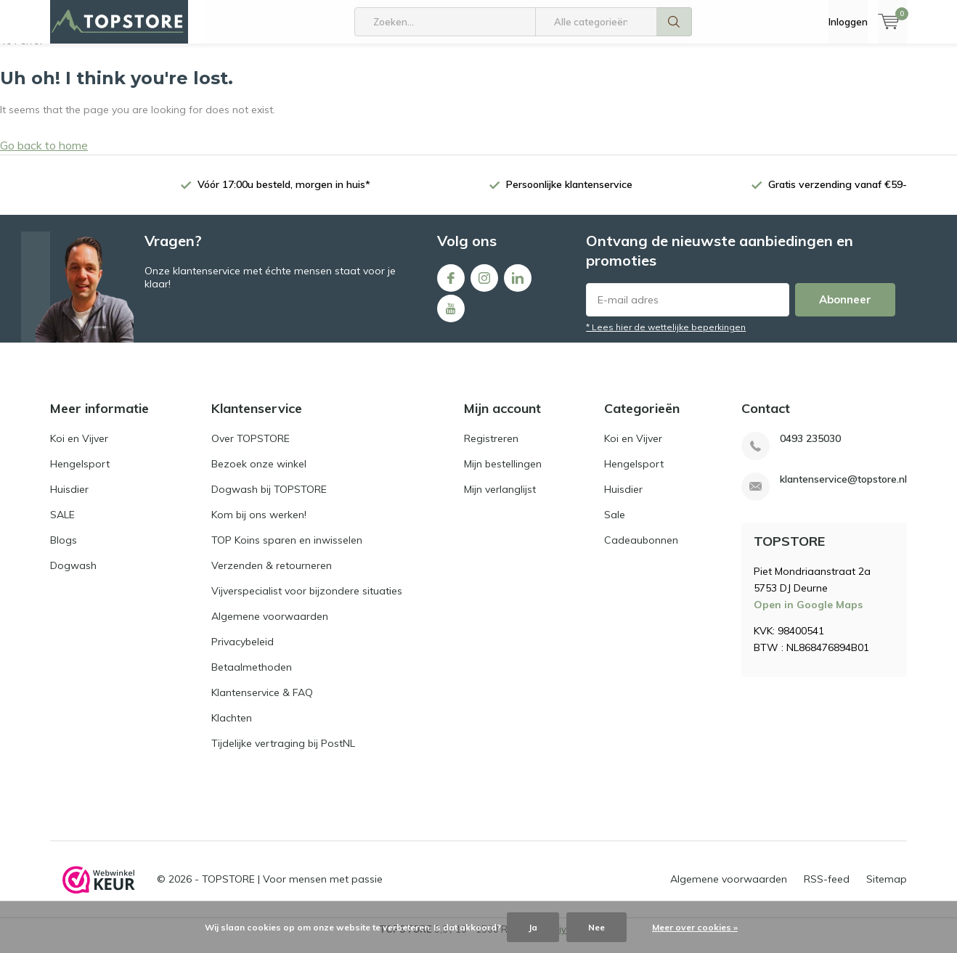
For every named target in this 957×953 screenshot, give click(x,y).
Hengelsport (80, 474)
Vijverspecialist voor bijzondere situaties (306, 601)
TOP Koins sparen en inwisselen (286, 550)
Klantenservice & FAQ (262, 703)
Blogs (63, 550)
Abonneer (845, 310)
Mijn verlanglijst (500, 500)
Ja (533, 927)
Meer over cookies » (695, 927)
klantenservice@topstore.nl (843, 490)
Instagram (484, 285)
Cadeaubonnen (641, 550)
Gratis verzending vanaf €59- (837, 195)
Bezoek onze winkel (258, 474)
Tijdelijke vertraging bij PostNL (283, 754)
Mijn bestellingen (503, 474)
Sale (614, 525)
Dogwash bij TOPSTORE (269, 500)
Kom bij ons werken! (258, 525)
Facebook (451, 285)
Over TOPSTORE (250, 449)
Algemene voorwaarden (269, 627)
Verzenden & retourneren (271, 576)
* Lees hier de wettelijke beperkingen (666, 337)
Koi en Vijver (79, 449)
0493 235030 (810, 449)
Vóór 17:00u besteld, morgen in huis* (283, 195)
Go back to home (44, 156)
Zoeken (674, 21)
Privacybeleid (242, 652)
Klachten (231, 728)
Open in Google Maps (808, 615)
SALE (62, 525)
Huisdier (69, 500)
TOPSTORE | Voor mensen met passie (292, 889)
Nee (596, 927)
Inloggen (848, 22)
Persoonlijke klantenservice (569, 195)
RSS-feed (827, 889)
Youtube (451, 316)
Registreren (491, 449)
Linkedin (518, 285)
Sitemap (886, 889)
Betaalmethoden (251, 677)
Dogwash (73, 576)
